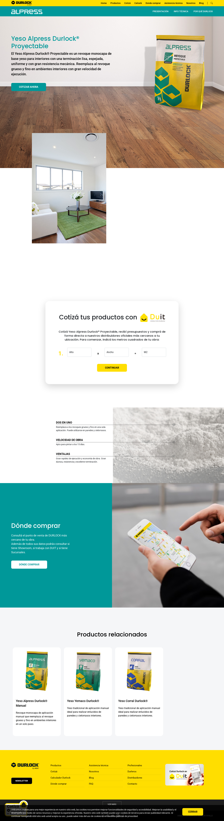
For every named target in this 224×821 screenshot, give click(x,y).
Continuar (112, 367)
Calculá (138, 3)
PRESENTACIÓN (160, 11)
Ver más (112, 804)
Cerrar (192, 811)
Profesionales (135, 765)
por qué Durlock (203, 11)
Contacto (132, 783)
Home (104, 3)
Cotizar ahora (28, 86)
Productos (115, 3)
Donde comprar (153, 3)
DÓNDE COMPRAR (29, 564)
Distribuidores (135, 777)
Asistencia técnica (173, 3)
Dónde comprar (59, 783)
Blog (201, 3)
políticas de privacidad (127, 816)
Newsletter (21, 781)
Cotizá (127, 3)
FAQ (91, 783)
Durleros (132, 771)
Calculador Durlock (60, 777)
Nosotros (190, 3)
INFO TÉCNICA (181, 11)
